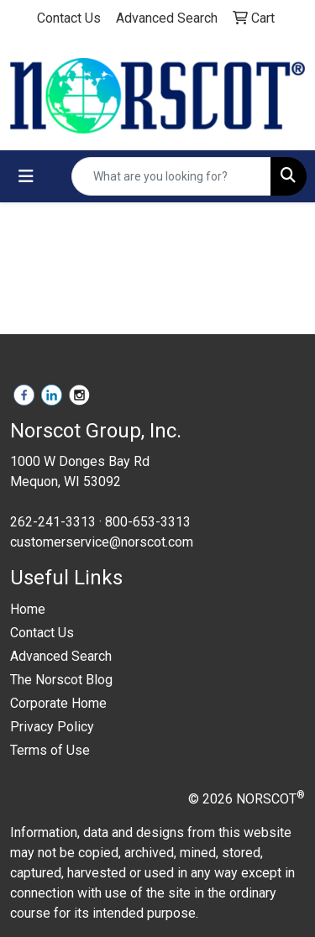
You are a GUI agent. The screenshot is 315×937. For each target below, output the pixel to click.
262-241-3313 (53, 522)
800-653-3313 (148, 522)
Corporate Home (58, 703)
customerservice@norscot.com (101, 542)
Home (27, 609)
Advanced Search (61, 656)
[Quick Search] (171, 176)
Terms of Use (50, 750)
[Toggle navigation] (26, 176)
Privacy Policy (52, 727)
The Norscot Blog (61, 680)
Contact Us (42, 633)
